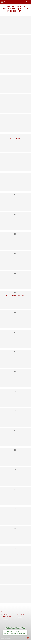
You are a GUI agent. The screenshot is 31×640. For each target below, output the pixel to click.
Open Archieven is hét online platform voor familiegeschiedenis (14, 632)
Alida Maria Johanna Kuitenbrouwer (15, 295)
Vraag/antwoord (6, 616)
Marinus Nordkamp (15, 138)
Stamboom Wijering (14, 6)
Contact (19, 617)
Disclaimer (5, 619)
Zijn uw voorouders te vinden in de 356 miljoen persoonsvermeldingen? (14, 628)
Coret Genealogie (5, 638)
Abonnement (5, 614)
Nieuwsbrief (20, 614)
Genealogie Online (9, 1)
